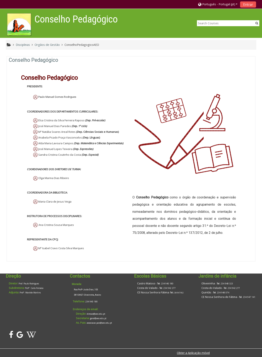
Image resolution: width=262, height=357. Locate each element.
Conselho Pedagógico (33, 60)
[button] (218, 4)
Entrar (248, 4)
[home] (19, 24)
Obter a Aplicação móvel (193, 353)
